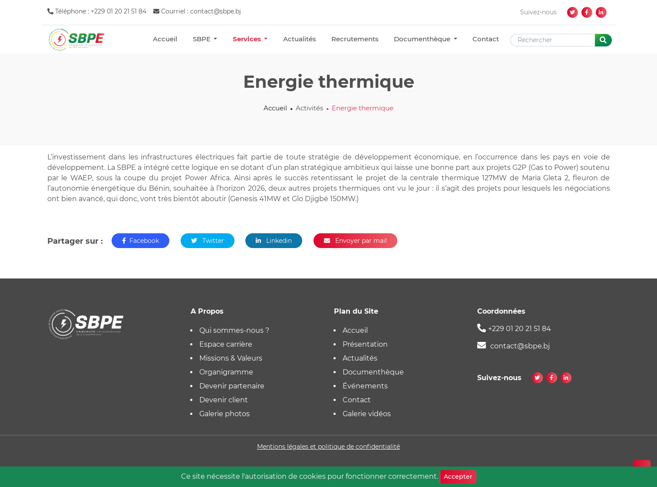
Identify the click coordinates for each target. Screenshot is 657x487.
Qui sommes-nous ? (234, 330)
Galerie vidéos (367, 414)
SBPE (202, 39)
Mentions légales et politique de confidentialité (328, 447)
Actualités (299, 39)
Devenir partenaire (231, 386)
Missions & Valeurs (230, 358)
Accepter (458, 476)
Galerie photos (224, 414)
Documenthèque (423, 39)
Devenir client (223, 400)
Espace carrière (225, 344)
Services (248, 39)
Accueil (165, 39)
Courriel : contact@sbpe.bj (197, 11)
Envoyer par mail (355, 241)
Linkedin (274, 241)
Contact (485, 39)
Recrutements (355, 39)
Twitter (207, 241)
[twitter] (572, 12)
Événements (365, 386)
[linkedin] (601, 12)
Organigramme (226, 372)
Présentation (365, 344)
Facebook (140, 241)
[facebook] (586, 12)
